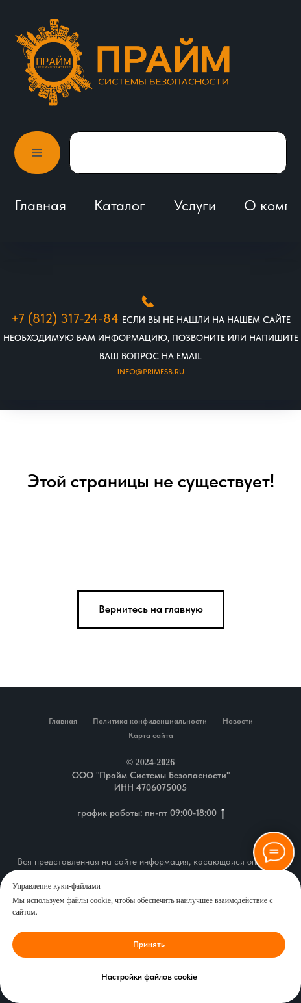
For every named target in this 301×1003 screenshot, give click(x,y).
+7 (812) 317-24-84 (65, 318)
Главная (40, 205)
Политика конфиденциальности (150, 721)
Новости (238, 721)
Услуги (195, 205)
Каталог (119, 205)
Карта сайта (150, 735)
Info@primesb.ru (150, 371)
